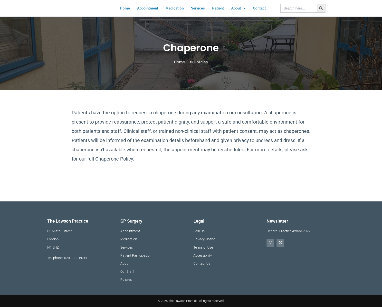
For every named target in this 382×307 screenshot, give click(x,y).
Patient (218, 14)
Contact (259, 14)
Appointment (147, 14)
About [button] (238, 13)
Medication (174, 14)
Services (198, 14)
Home (125, 14)
